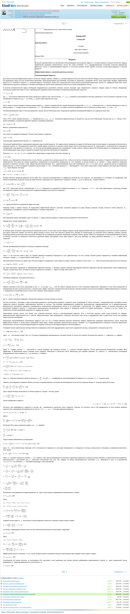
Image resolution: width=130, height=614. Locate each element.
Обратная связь (89, 2)
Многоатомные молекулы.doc (11, 581)
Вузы (62, 5)
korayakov (18, 11)
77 (108, 599)
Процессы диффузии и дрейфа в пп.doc (14, 589)
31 (108, 591)
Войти (4, 2)
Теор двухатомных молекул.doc (12, 599)
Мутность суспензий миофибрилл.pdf (13, 583)
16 (108, 604)
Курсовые (18, 17)
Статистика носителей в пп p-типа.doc (14, 597)
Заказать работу (123, 5)
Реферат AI (110, 5)
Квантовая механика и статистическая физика (30, 15)
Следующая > (119, 23)
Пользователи (82, 5)
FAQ (82, 2)
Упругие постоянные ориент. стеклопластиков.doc (17, 607)
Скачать (118, 16)
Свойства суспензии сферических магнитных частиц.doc (19, 594)
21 (108, 586)
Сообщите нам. (56, 10)
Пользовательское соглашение (38, 612)
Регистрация (10, 2)
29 (108, 581)
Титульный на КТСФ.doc (10, 604)
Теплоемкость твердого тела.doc (12, 602)
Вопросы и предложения (102, 2)
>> (126, 23)
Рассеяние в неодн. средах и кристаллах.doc (16, 591)
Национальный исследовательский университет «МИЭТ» (33, 13)
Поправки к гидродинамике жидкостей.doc (15, 586)
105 (108, 602)
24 (108, 597)
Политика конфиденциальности (55, 612)
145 (108, 589)
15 (108, 583)
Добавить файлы (96, 5)
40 (108, 607)
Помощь (3, 612)
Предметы (70, 5)
